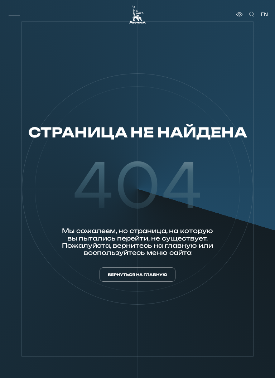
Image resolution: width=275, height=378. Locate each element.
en (264, 14)
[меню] (14, 14)
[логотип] (137, 14)
